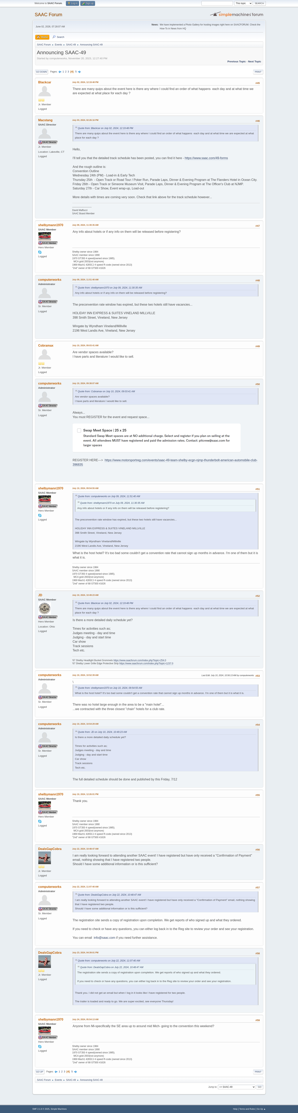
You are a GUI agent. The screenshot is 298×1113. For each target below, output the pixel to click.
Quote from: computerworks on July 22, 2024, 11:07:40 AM (109, 960)
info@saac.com (104, 937)
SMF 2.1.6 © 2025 (41, 1109)
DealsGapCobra (50, 849)
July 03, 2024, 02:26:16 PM (85, 120)
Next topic (254, 61)
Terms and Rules (247, 1109)
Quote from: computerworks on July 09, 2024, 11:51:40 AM (109, 496)
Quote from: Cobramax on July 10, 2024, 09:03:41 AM (106, 391)
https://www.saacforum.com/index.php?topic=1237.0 (146, 663)
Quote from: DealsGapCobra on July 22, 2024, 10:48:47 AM (109, 894)
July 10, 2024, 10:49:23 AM (85, 595)
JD (40, 595)
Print (258, 72)
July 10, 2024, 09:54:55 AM (85, 488)
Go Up (39, 1072)
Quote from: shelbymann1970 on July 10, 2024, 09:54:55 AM (110, 688)
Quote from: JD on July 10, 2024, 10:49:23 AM (102, 732)
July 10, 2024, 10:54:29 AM (85, 724)
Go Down (41, 72)
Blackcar (44, 82)
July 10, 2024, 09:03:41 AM (85, 345)
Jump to (212, 1087)
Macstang (45, 120)
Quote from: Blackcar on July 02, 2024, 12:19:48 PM (105, 128)
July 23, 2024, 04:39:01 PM (85, 952)
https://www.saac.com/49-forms (206, 158)
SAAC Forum (48, 14)
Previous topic (236, 61)
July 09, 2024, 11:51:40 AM (85, 279)
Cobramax (45, 345)
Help (235, 1109)
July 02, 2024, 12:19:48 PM (85, 82)
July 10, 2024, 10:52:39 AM (85, 675)
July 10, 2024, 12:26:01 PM (85, 794)
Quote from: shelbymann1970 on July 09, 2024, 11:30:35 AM (110, 287)
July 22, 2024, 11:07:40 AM (85, 887)
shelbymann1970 (50, 225)
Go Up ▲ (261, 1109)
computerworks (49, 279)
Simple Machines (59, 1109)
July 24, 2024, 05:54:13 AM (85, 1019)
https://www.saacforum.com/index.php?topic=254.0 (140, 660)
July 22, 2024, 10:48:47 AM (85, 849)
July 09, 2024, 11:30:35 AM (85, 225)
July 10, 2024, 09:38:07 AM (85, 383)
